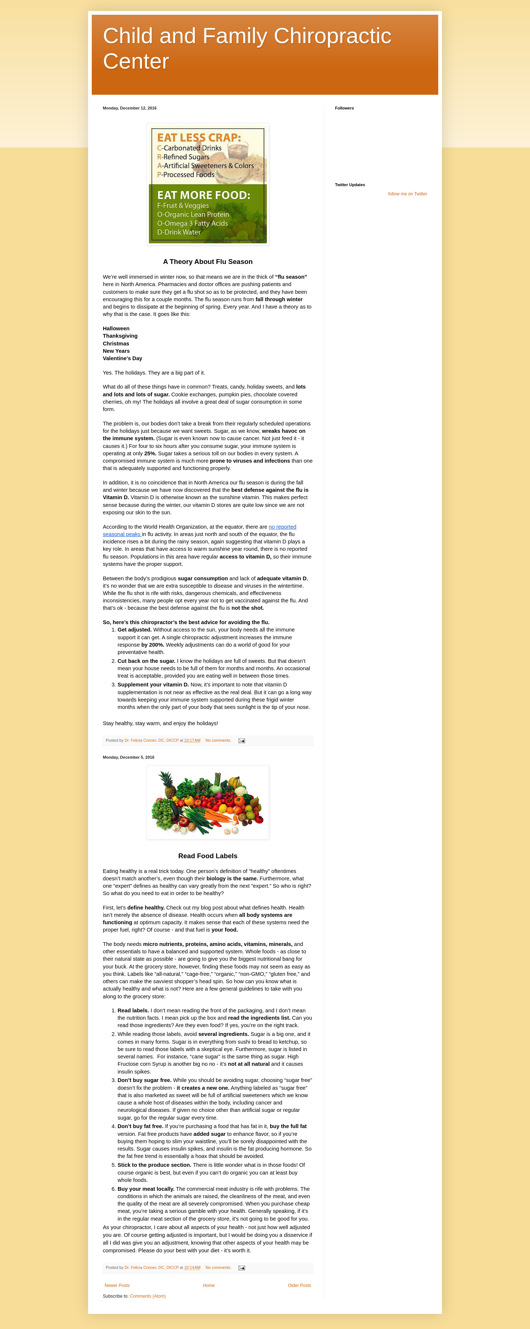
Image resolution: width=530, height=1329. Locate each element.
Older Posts (299, 1285)
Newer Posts (117, 1285)
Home (209, 1285)
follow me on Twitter (407, 193)
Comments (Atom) (147, 1296)
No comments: (219, 740)
